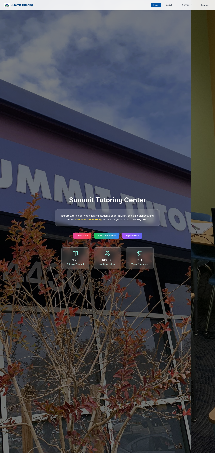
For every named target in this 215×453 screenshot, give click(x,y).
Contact (205, 5)
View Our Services (107, 235)
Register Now (132, 235)
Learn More (82, 235)
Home (156, 5)
